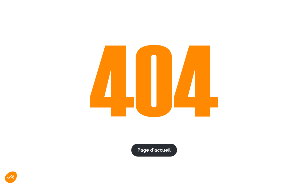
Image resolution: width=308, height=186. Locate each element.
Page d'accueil (154, 150)
